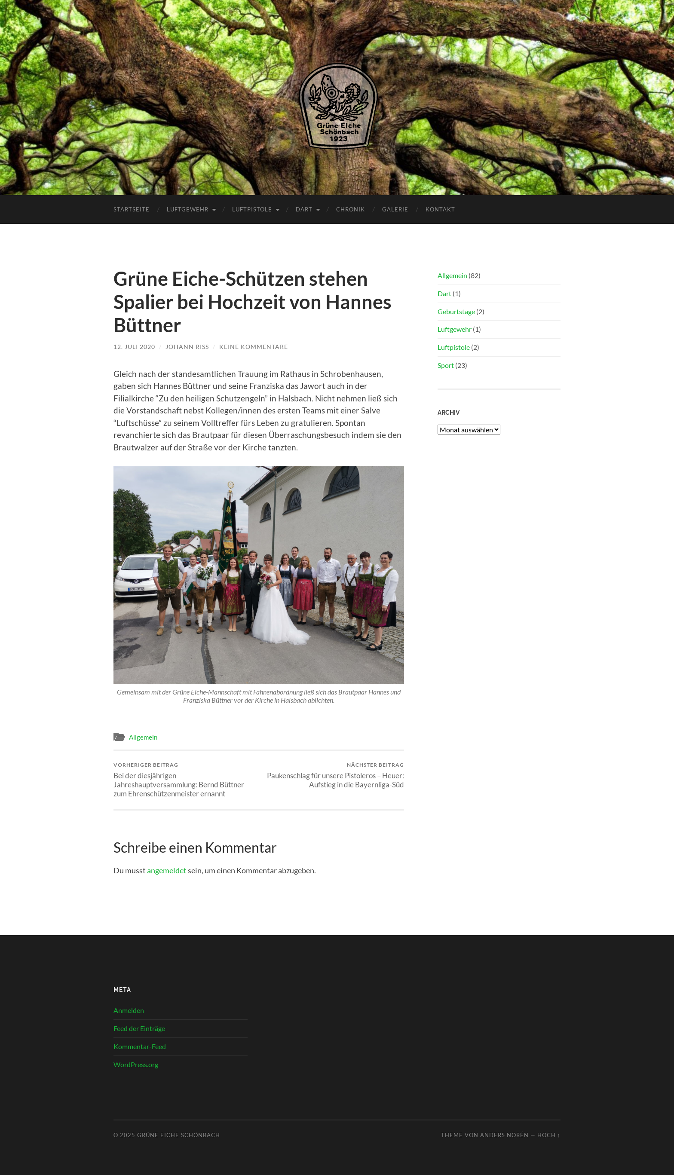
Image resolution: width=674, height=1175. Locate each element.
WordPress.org (135, 1064)
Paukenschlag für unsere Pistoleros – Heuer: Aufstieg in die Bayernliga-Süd (333, 775)
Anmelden (128, 1010)
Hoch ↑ (549, 1135)
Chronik (350, 209)
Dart (304, 209)
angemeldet (167, 870)
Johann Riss (187, 346)
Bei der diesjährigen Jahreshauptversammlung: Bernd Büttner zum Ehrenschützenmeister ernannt (184, 780)
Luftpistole (252, 209)
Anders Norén (504, 1135)
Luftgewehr (187, 209)
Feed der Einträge (139, 1028)
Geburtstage (456, 311)
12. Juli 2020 (134, 346)
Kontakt (440, 209)
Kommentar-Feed (139, 1046)
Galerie (395, 209)
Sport (446, 365)
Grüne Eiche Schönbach (178, 1135)
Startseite (131, 209)
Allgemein (143, 737)
